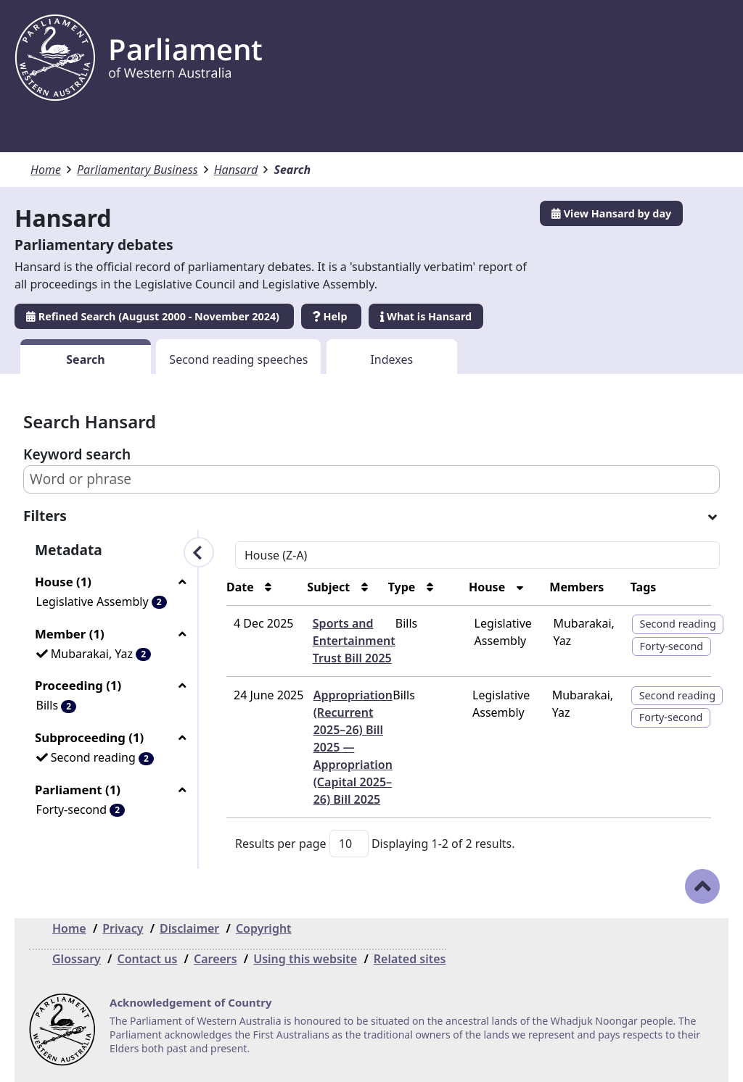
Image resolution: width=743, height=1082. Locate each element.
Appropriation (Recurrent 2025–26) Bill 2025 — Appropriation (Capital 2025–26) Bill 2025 (353, 747)
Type (403, 587)
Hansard (236, 170)
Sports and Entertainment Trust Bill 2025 (354, 640)
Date (241, 587)
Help (331, 316)
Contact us (147, 959)
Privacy (122, 928)
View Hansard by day (611, 213)
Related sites (410, 959)
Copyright (264, 928)
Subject (330, 587)
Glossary (76, 959)
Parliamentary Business (137, 170)
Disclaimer (189, 928)
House (488, 587)
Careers (215, 959)
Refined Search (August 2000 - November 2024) (154, 316)
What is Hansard (426, 316)
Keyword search (77, 454)
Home (45, 170)
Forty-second (672, 646)
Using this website (305, 959)
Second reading (678, 624)
